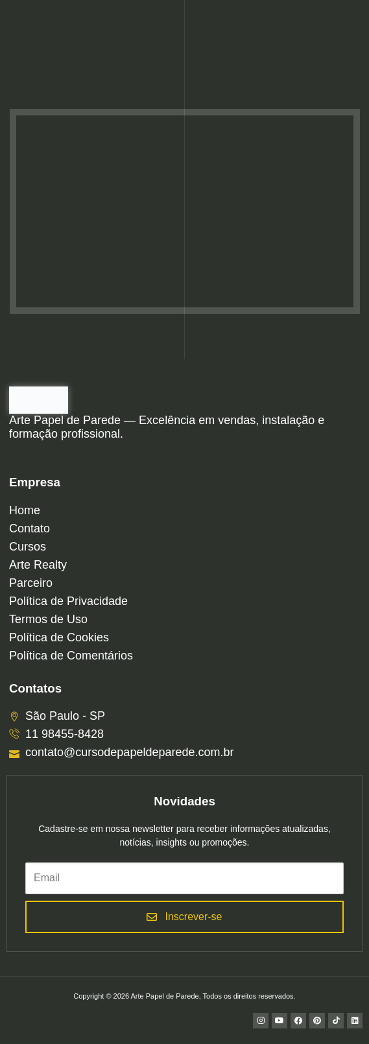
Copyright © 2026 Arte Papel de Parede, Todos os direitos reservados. (184, 996)
